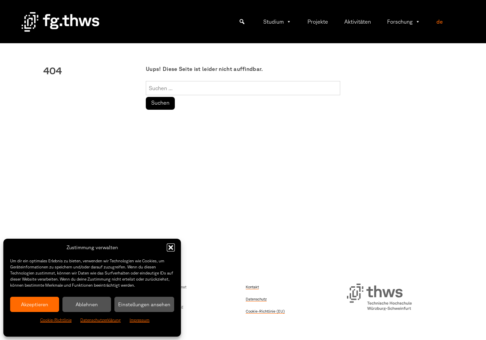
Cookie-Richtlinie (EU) (265, 311)
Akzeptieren (34, 304)
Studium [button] (277, 21)
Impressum (140, 320)
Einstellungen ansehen (144, 304)
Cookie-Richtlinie (56, 320)
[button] (170, 247)
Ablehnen (87, 304)
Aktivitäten (357, 22)
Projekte (317, 22)
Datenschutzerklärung (100, 320)
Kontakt (252, 287)
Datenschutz (256, 299)
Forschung (403, 21)
